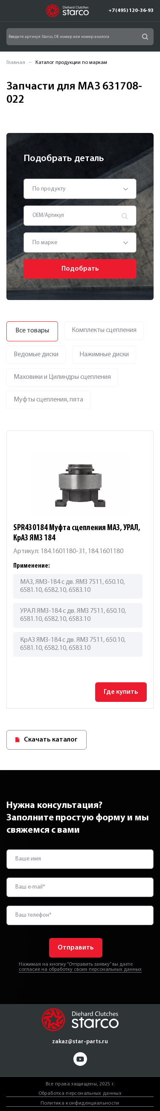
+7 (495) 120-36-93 (131, 10)
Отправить (76, 947)
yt (80, 1059)
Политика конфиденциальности (80, 1103)
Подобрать (80, 268)
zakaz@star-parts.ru (80, 1042)
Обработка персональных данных (80, 1093)
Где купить (121, 692)
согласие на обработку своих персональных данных (80, 969)
